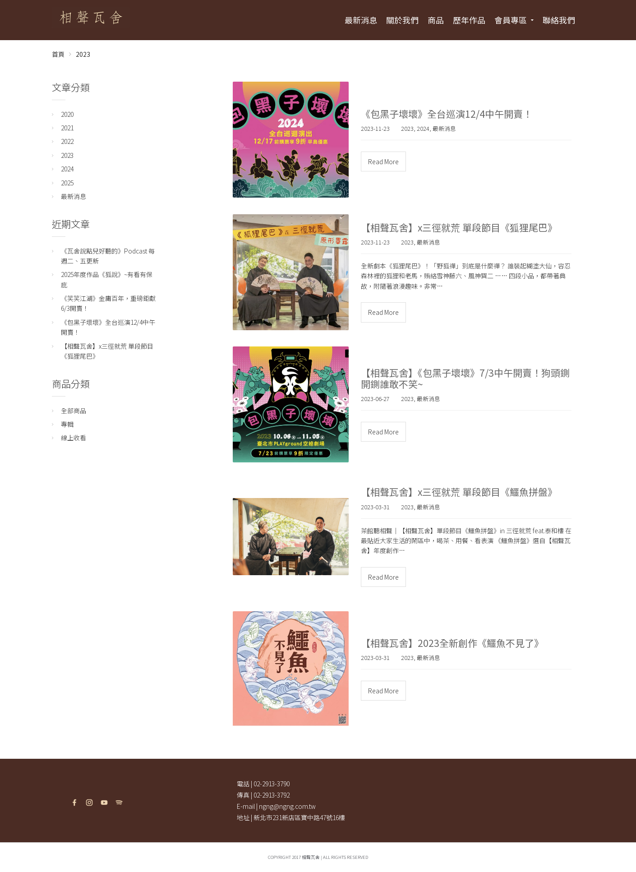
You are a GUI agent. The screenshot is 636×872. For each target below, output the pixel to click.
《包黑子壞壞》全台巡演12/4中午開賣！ (446, 113)
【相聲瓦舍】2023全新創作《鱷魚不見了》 (452, 643)
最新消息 (361, 20)
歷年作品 (469, 20)
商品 (436, 20)
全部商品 (73, 410)
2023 (83, 54)
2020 (67, 114)
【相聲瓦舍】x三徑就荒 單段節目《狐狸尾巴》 (459, 227)
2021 (67, 127)
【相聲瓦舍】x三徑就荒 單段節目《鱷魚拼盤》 (459, 491)
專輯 (67, 424)
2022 (67, 141)
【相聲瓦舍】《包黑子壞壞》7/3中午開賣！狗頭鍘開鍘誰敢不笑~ (465, 378)
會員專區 (510, 20)
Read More (383, 161)
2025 (67, 182)
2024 (423, 128)
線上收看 (73, 437)
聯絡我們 (559, 20)
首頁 (58, 54)
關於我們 (402, 20)
